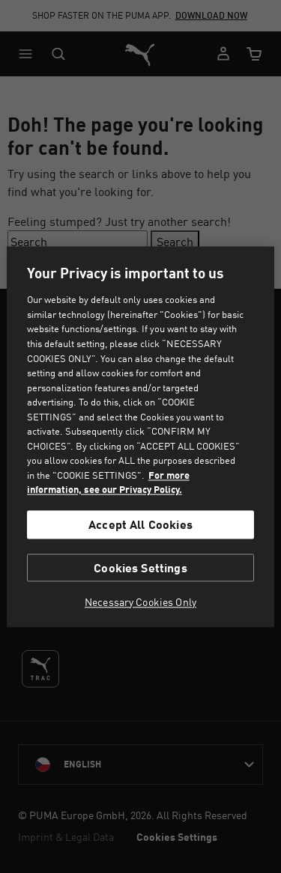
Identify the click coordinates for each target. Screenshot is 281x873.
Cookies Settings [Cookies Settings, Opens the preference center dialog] (140, 567)
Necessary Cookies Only (140, 602)
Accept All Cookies (140, 525)
